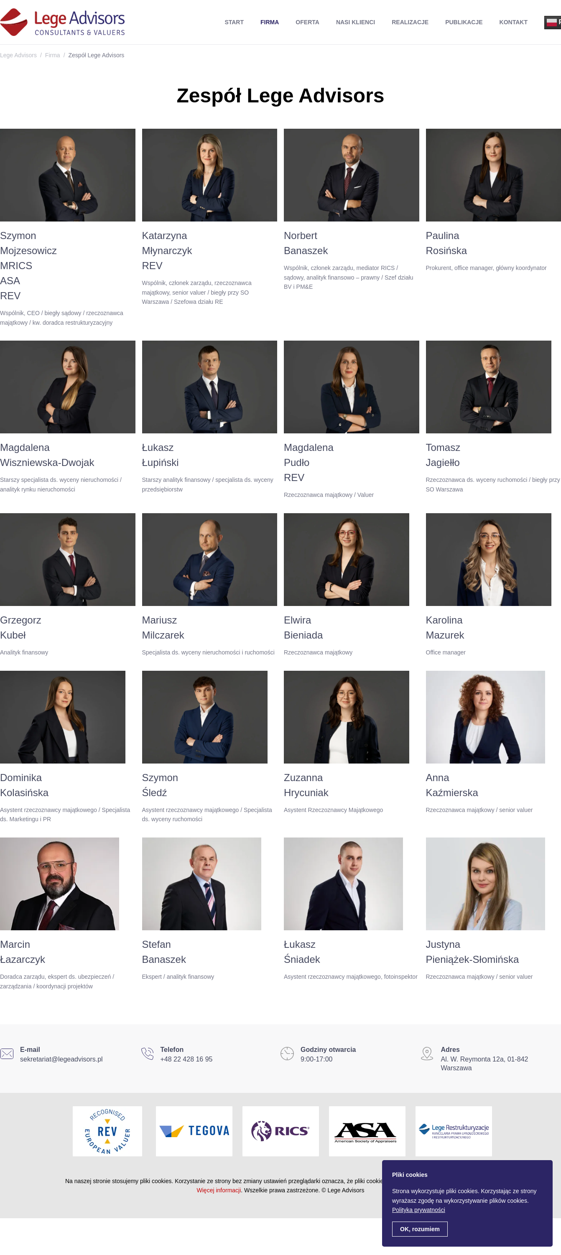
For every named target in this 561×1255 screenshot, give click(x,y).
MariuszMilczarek (163, 627)
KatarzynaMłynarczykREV (167, 250)
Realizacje (410, 22)
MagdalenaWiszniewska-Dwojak (47, 455)
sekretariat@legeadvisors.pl (61, 1059)
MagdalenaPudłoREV (309, 462)
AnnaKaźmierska (452, 785)
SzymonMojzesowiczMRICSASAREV (28, 265)
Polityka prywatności (418, 1210)
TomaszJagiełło (443, 455)
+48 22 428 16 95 (187, 1059)
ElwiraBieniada (303, 627)
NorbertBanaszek (306, 243)
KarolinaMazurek (445, 627)
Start (234, 22)
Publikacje (463, 22)
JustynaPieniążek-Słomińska (472, 952)
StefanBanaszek (164, 952)
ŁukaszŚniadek (302, 952)
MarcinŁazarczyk (22, 952)
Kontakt (514, 22)
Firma (269, 22)
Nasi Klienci (355, 22)
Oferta (307, 22)
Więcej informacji (219, 1190)
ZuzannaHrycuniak (306, 785)
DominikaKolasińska (24, 785)
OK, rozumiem (420, 1229)
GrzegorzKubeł (20, 627)
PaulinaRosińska (446, 243)
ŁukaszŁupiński (160, 455)
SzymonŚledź (160, 785)
